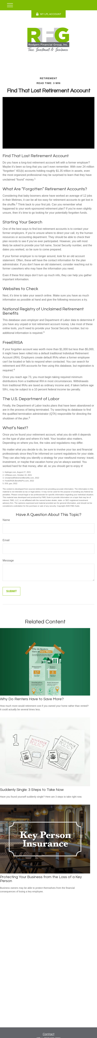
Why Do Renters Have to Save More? (32, 699)
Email (6, 540)
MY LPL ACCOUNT (48, 14)
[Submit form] (11, 591)
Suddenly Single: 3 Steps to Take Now (32, 790)
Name (6, 519)
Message (8, 560)
